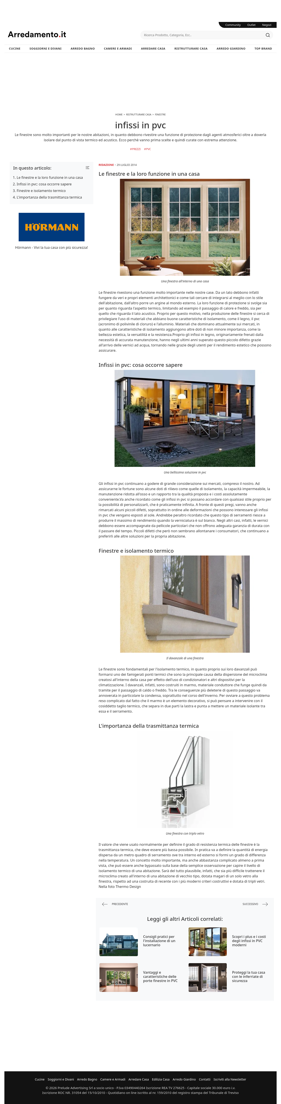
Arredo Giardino (231, 48)
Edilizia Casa (160, 1079)
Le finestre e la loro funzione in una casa (50, 177)
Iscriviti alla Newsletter (230, 1079)
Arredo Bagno (83, 48)
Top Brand (263, 48)
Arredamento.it (74, 34)
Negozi (266, 25)
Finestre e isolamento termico (41, 190)
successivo (255, 904)
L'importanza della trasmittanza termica (49, 197)
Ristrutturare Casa (190, 48)
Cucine (14, 48)
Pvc (148, 149)
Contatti (205, 1079)
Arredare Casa (153, 48)
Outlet (251, 25)
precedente (115, 904)
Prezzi (136, 149)
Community (233, 25)
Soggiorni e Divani (46, 48)
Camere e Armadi (118, 48)
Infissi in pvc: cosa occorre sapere (44, 184)
